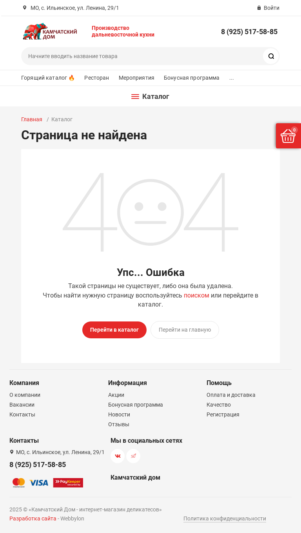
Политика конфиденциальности (224, 518)
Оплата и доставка (231, 395)
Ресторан (96, 78)
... (231, 78)
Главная (31, 119)
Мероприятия (137, 78)
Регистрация (223, 414)
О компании (24, 395)
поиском (196, 295)
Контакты (22, 414)
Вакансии (21, 405)
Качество (219, 405)
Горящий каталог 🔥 (48, 78)
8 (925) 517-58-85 (249, 31)
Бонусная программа (192, 78)
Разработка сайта (32, 518)
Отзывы (118, 424)
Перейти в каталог (114, 330)
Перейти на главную (185, 330)
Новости (119, 414)
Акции (116, 395)
